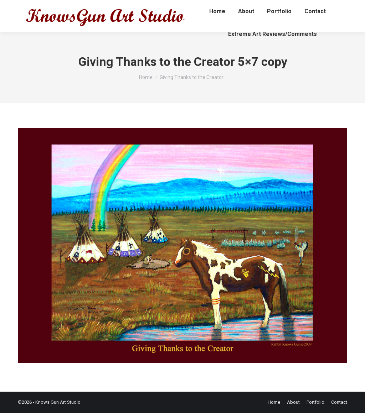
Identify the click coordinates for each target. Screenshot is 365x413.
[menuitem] (217, 11)
